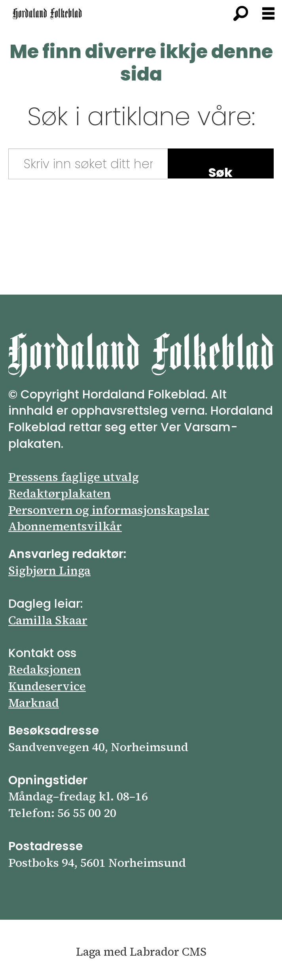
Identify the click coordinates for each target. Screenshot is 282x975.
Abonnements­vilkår (65, 526)
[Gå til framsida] (47, 13)
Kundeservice (47, 686)
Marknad (33, 703)
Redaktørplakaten (59, 493)
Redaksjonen (44, 669)
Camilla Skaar (47, 620)
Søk (220, 171)
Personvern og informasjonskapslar (108, 510)
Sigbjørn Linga (49, 570)
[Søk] (240, 14)
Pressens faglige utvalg (73, 477)
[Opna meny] (268, 14)
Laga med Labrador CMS (141, 952)
